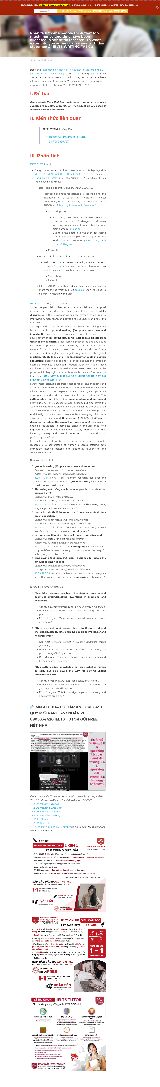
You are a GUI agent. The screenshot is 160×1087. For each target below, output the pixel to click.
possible (53, 262)
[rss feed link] (128, 1059)
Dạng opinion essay (46, 165)
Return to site (37, 1059)
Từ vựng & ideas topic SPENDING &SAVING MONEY (78, 129)
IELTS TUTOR (37, 152)
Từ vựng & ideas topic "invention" (84, 185)
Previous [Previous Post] (35, 1044)
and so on (75, 205)
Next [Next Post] (84, 1044)
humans (122, 234)
